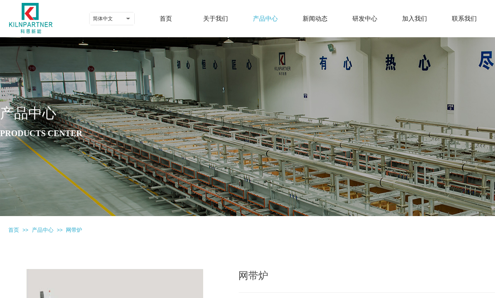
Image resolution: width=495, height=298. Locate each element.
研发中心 (364, 18)
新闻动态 (315, 18)
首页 (166, 18)
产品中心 (265, 18)
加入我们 (414, 18)
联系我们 (464, 18)
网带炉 (74, 230)
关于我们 (215, 18)
